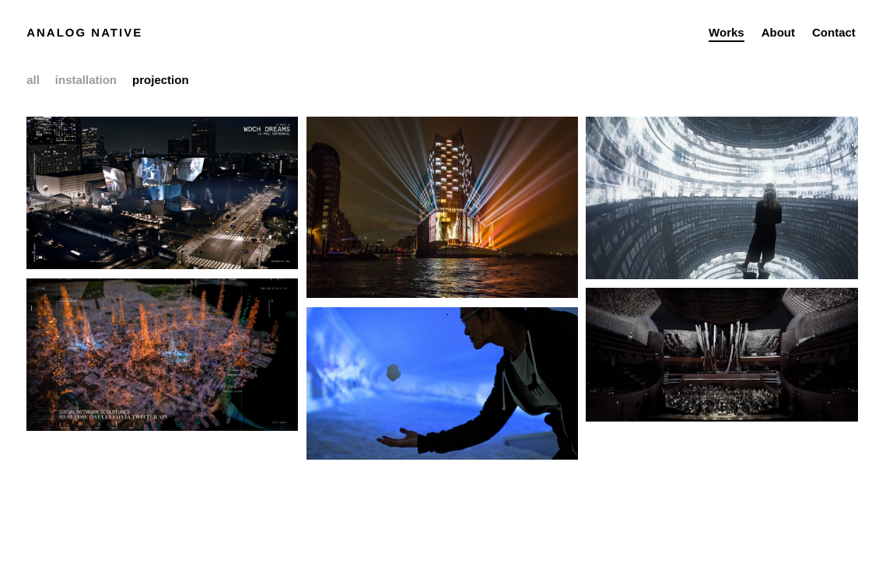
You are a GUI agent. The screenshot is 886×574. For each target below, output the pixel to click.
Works (726, 32)
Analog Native (84, 32)
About (778, 32)
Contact (834, 32)
